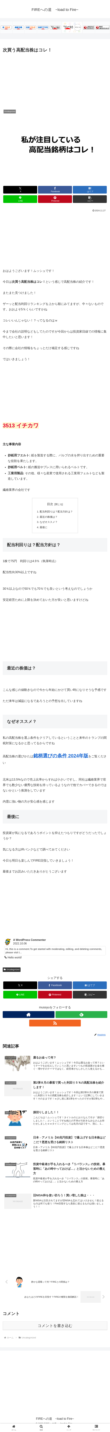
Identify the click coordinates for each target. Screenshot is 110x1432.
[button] (90, 199)
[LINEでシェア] (20, 199)
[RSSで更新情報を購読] (55, 1025)
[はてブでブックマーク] (90, 190)
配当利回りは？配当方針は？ (56, 511)
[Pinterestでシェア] (55, 199)
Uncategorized (12, 971)
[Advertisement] (55, 79)
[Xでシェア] (20, 190)
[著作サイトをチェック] (28, 1016)
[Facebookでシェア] (55, 190)
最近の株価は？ (48, 517)
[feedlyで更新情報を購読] (81, 1016)
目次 (50, 504)
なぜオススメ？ (48, 522)
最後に (43, 528)
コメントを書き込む (55, 1329)
